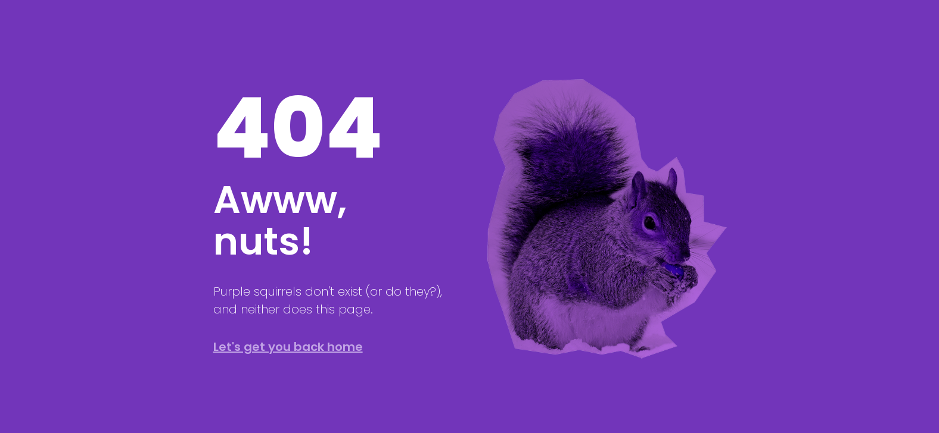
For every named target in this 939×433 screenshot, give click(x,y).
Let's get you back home (288, 346)
